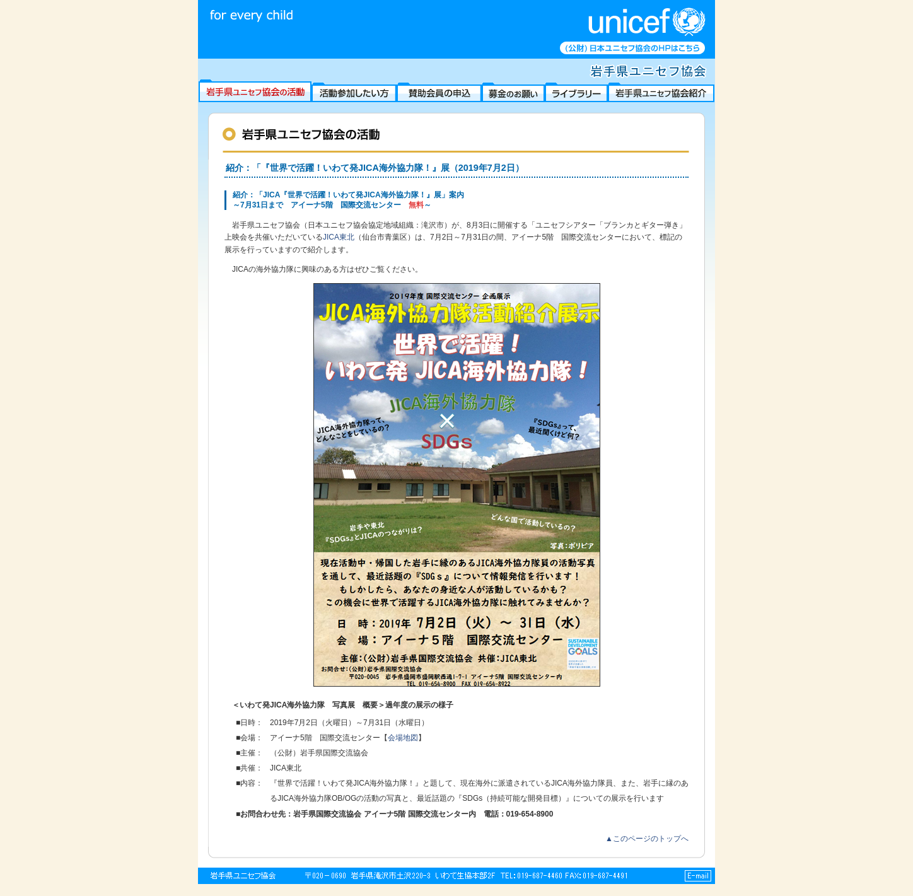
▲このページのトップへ (647, 838)
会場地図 (403, 737)
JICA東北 (338, 237)
